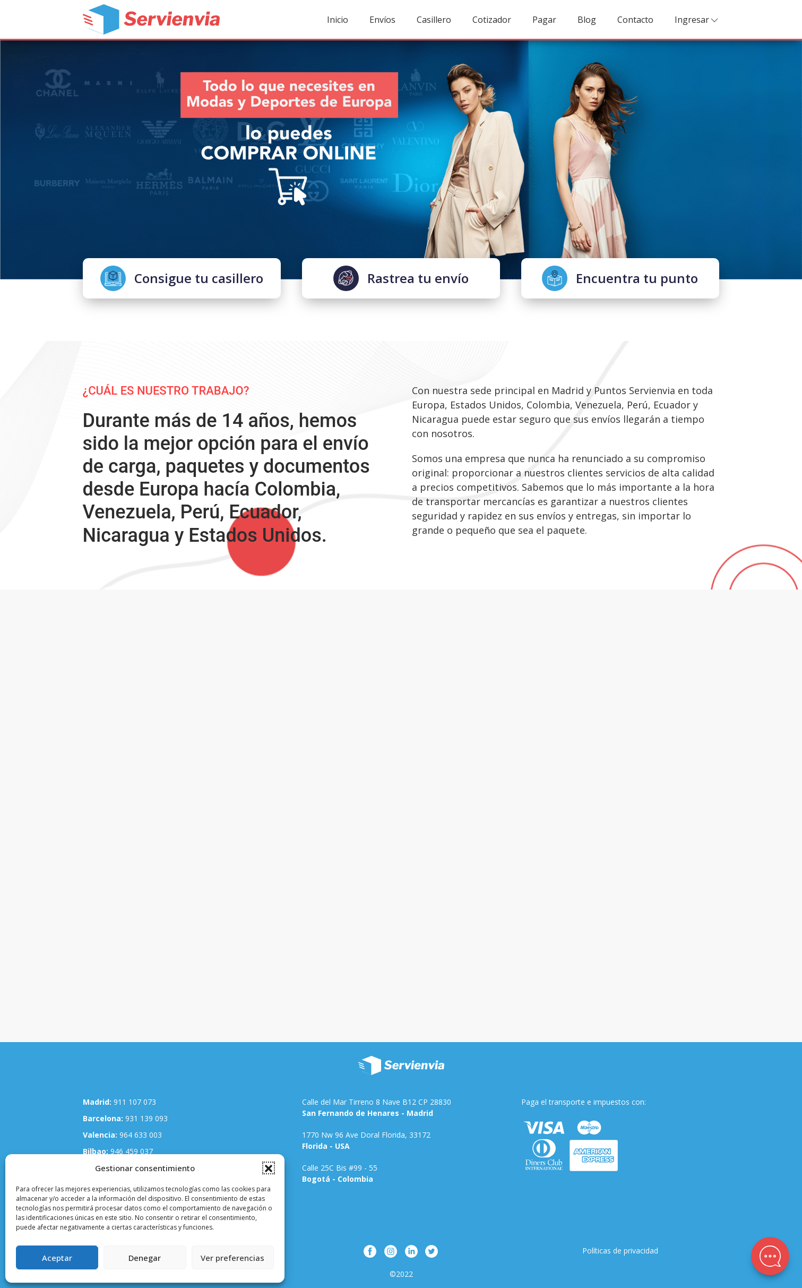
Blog (586, 19)
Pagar (544, 19)
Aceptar (57, 1257)
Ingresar (697, 20)
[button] (268, 1168)
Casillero (434, 19)
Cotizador (491, 19)
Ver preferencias (232, 1257)
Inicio (337, 19)
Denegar (144, 1257)
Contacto (635, 19)
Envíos (382, 19)
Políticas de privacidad (620, 1251)
